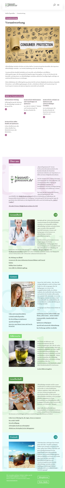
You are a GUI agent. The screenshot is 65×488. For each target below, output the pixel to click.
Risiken (11, 263)
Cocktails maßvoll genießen (16, 316)
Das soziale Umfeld (14, 420)
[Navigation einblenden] (58, 5)
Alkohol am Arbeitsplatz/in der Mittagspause (21, 428)
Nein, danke (43, 482)
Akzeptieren (43, 477)
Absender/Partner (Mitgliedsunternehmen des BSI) (23, 206)
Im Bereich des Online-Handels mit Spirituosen (11, 122)
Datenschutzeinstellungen (11, 480)
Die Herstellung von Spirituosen (18, 319)
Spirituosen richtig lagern (44, 322)
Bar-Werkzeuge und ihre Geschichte (47, 328)
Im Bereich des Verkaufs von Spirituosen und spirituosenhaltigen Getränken (51, 102)
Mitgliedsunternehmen (25, 196)
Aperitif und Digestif (14, 321)
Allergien (41, 249)
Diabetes (35, 249)
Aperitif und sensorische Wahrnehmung (48, 325)
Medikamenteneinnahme (16, 251)
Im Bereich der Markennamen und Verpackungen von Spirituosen (32, 101)
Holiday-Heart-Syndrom (15, 265)
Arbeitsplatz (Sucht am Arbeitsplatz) (19, 425)
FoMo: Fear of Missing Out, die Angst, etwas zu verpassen (25, 418)
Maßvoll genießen (10, 13)
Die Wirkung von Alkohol (16, 257)
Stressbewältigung (14, 423)
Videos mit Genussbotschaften (17, 314)
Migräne (46, 249)
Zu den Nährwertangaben (44, 369)
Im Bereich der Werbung (12, 99)
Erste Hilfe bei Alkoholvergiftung (18, 268)
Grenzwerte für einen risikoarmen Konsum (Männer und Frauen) (27, 260)
